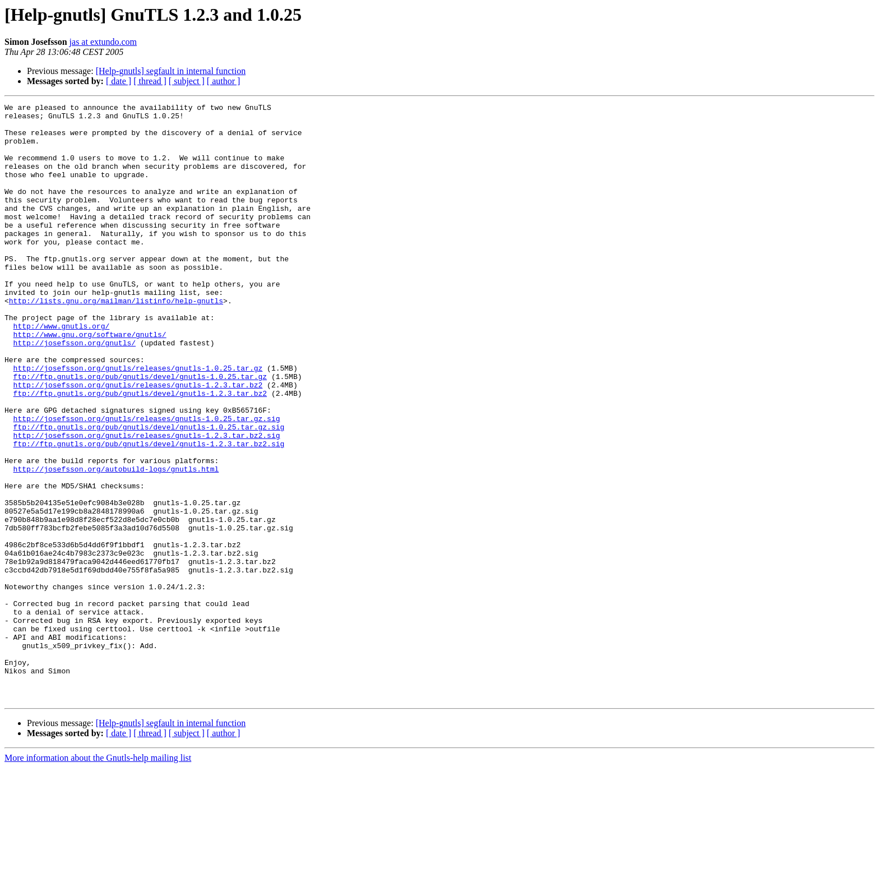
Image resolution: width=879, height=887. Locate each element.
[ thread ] (149, 81)
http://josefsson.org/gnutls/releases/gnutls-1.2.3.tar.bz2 (138, 442)
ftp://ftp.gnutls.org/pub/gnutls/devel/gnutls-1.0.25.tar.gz (140, 432)
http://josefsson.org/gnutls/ (74, 391)
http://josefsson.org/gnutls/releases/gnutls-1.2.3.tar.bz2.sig (146, 502)
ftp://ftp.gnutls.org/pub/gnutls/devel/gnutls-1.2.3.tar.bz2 (140, 452)
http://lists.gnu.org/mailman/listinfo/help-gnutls (116, 341)
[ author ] (223, 81)
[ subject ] (187, 81)
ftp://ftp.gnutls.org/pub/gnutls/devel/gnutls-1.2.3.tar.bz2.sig (149, 512)
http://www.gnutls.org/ (61, 371)
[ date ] (118, 81)
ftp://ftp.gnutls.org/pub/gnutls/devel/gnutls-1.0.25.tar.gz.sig (149, 492)
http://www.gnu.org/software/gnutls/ (89, 381)
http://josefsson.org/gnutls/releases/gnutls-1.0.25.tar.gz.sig (146, 482)
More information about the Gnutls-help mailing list (97, 877)
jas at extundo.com (103, 42)
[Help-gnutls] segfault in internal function (171, 71)
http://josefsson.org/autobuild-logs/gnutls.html (116, 543)
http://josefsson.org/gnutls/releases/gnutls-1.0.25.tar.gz (138, 422)
